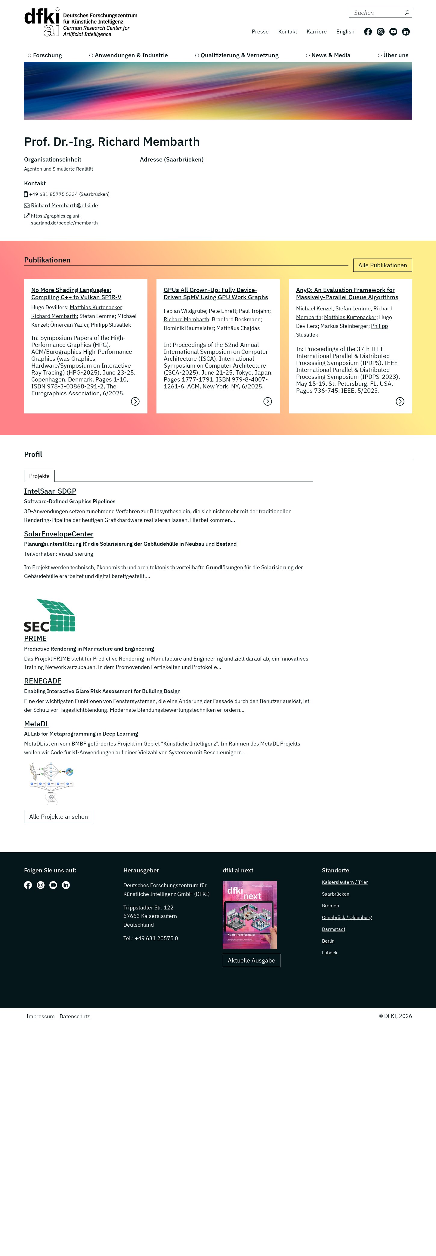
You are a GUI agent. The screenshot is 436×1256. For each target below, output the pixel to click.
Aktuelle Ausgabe (251, 960)
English (345, 31)
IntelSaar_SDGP (50, 491)
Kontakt (287, 31)
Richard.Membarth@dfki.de (64, 205)
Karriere (317, 31)
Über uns (396, 55)
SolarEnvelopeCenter (59, 534)
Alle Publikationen (382, 265)
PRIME (35, 638)
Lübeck (329, 953)
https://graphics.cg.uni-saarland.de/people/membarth (64, 219)
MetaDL (36, 723)
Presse (260, 31)
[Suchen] (407, 12)
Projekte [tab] (39, 476)
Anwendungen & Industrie (131, 55)
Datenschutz (75, 1016)
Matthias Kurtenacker (96, 307)
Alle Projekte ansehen (58, 816)
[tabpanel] (168, 655)
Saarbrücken (335, 894)
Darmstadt (333, 929)
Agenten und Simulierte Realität (58, 169)
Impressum (40, 1016)
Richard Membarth (54, 315)
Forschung (47, 55)
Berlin (328, 941)
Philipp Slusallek (111, 324)
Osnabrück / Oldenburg (347, 917)
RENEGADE (42, 681)
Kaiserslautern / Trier (345, 882)
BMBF (79, 743)
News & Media (331, 55)
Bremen (330, 906)
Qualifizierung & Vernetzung (240, 55)
